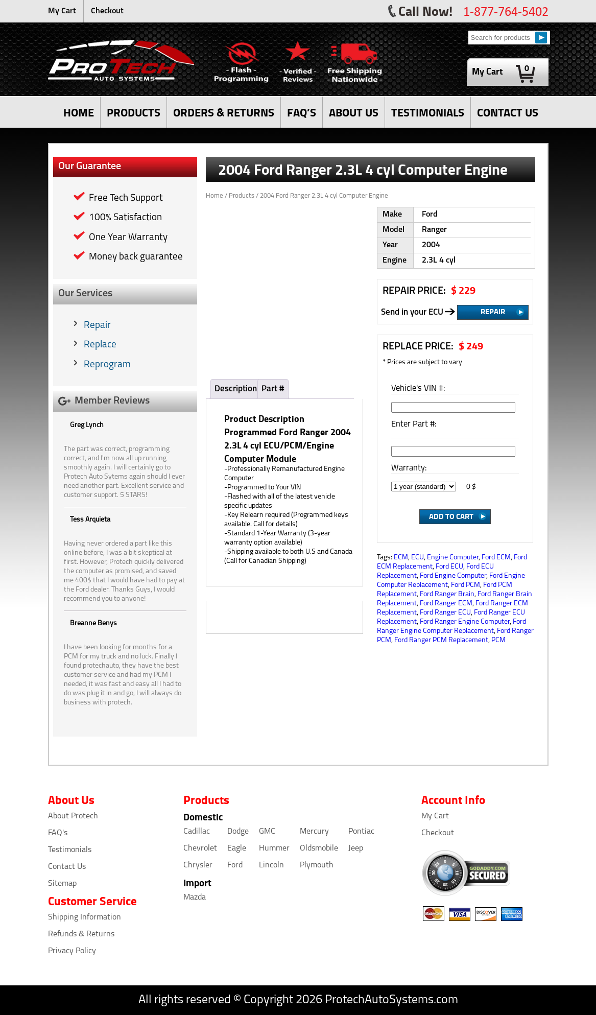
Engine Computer (453, 557)
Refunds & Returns (81, 934)
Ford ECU (449, 567)
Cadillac (196, 832)
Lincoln (271, 865)
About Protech (73, 816)
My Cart (62, 11)
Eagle (236, 848)
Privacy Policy (72, 951)
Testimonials (69, 850)
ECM (401, 557)
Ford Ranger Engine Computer (465, 622)
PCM (498, 640)
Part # (272, 389)
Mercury (314, 832)
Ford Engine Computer (453, 576)
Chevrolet (200, 848)
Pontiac (361, 832)
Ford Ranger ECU (445, 613)
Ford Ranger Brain (447, 594)
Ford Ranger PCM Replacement (441, 640)
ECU (417, 557)
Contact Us (67, 867)
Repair (97, 326)
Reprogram (107, 365)
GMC (267, 832)
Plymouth (316, 865)
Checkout (107, 11)
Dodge (238, 832)
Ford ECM (496, 557)
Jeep (355, 848)
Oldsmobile (319, 848)
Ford (235, 865)
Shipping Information (84, 917)
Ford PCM (465, 585)
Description (235, 389)
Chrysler (197, 865)
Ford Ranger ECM (446, 603)
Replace (100, 345)
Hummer (274, 848)
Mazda (194, 897)
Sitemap (62, 884)
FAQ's (57, 833)
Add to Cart (451, 516)
